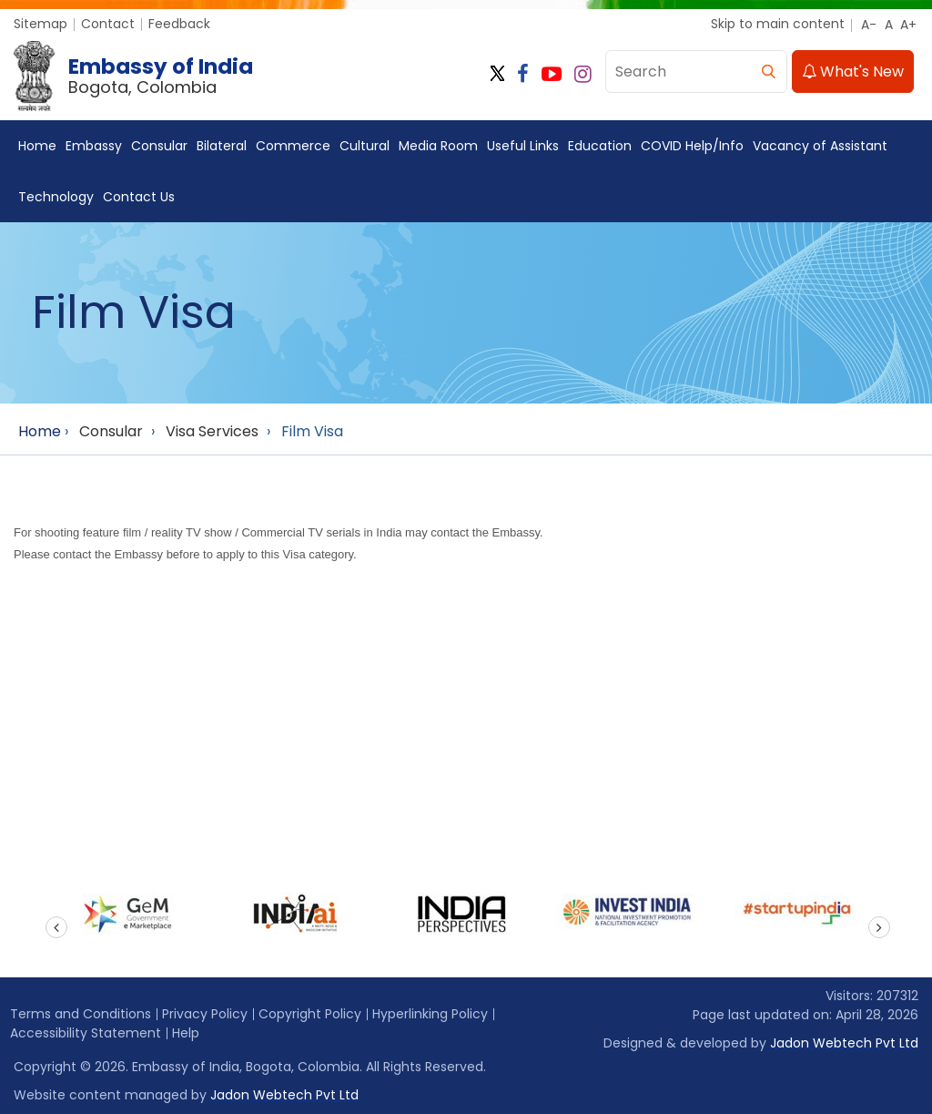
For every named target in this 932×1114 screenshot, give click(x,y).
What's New (853, 71)
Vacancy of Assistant (820, 146)
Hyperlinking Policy (430, 1014)
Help (185, 1033)
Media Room (438, 146)
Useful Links (523, 146)
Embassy (94, 146)
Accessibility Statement (85, 1033)
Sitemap (40, 24)
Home (37, 146)
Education (600, 146)
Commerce (293, 146)
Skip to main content (778, 24)
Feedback (179, 24)
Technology (56, 197)
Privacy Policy (205, 1014)
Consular (159, 146)
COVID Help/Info (692, 146)
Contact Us (139, 197)
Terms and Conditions (80, 1014)
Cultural (364, 146)
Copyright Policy (309, 1014)
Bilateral (222, 146)
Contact (108, 24)
